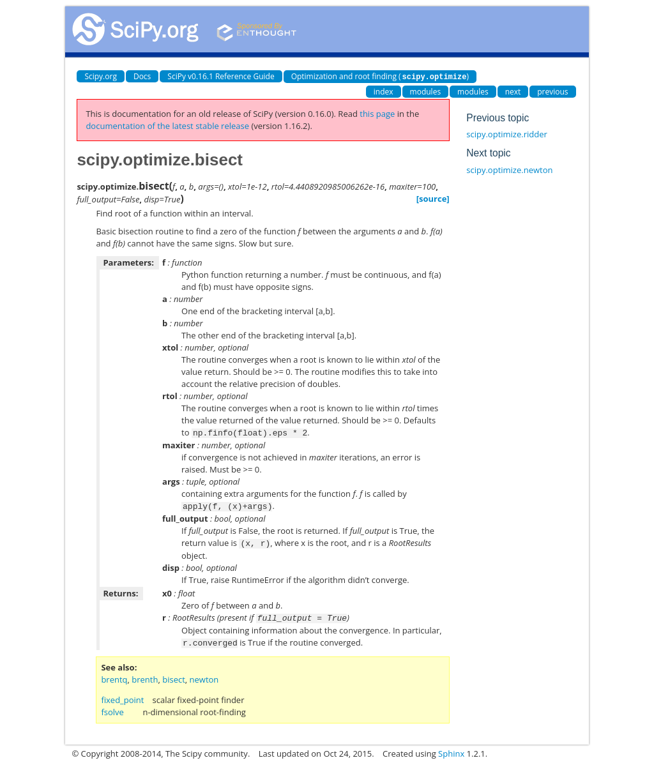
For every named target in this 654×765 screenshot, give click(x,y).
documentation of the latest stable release (167, 125)
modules (425, 91)
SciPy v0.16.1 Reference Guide (220, 76)
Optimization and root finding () (380, 76)
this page (377, 113)
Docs (142, 76)
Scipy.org (100, 76)
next (513, 91)
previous (552, 91)
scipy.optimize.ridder (506, 133)
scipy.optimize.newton (509, 169)
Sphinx (451, 749)
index (383, 91)
